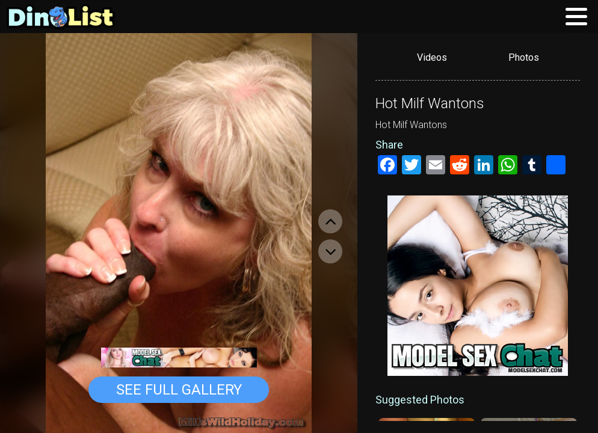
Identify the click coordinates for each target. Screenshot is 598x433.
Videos (432, 57)
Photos (523, 57)
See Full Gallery (179, 389)
